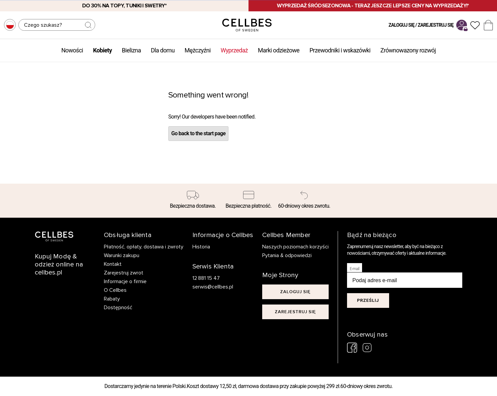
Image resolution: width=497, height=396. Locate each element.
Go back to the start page (198, 133)
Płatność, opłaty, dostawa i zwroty (143, 246)
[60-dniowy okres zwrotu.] (304, 201)
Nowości (72, 50)
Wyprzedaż (234, 50)
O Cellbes (115, 290)
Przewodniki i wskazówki (339, 50)
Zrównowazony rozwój (408, 50)
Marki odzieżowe (278, 50)
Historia (201, 246)
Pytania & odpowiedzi (287, 255)
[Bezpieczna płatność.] (249, 201)
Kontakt (113, 264)
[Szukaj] (56, 25)
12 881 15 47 (206, 278)
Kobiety (102, 50)
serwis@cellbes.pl (212, 286)
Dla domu (163, 50)
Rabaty (112, 298)
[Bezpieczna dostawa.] (193, 201)
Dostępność (118, 307)
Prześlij (368, 300)
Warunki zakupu (121, 255)
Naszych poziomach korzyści (295, 246)
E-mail (354, 268)
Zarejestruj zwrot (123, 272)
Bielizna (131, 50)
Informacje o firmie (125, 281)
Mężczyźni (198, 50)
